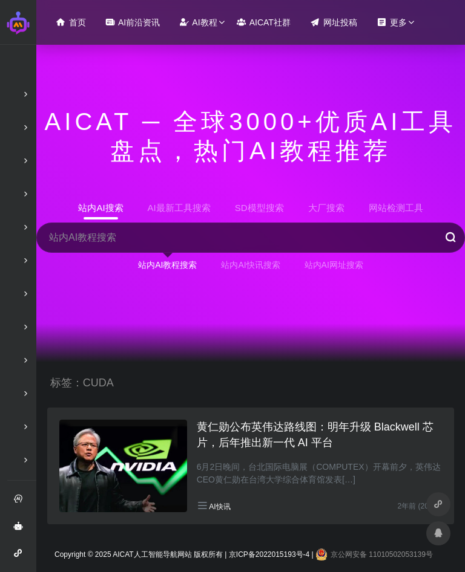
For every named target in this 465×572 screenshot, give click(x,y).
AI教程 (198, 22)
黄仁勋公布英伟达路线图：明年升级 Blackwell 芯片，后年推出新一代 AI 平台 (315, 435)
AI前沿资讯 (132, 22)
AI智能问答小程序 (21, 557)
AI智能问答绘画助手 (21, 530)
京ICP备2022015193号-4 (269, 554)
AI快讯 (219, 506)
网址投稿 (333, 22)
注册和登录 (21, 503)
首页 (71, 22)
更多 (392, 22)
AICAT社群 (264, 22)
